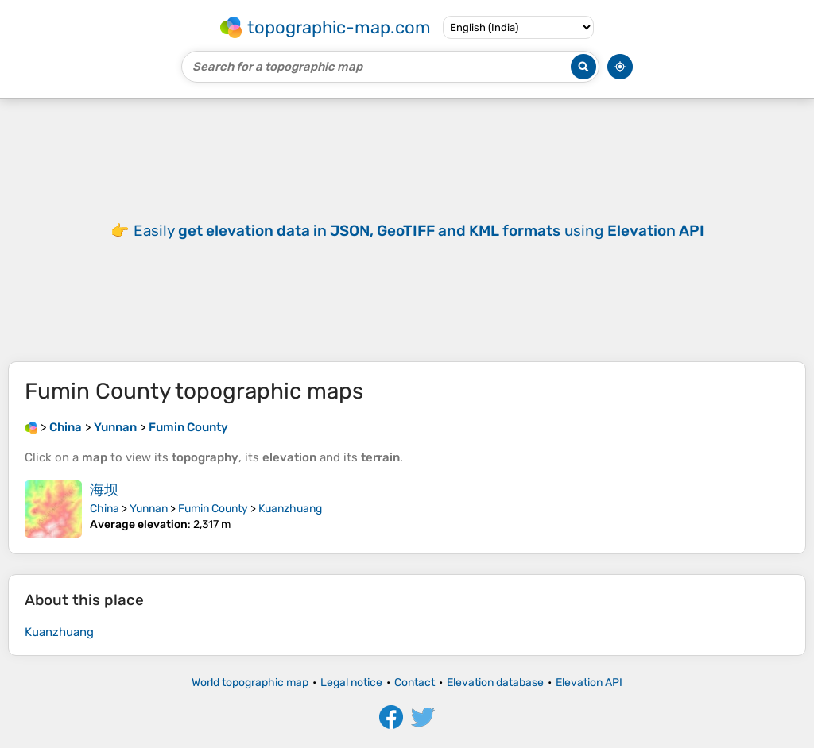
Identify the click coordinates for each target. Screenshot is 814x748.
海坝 (104, 490)
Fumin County (213, 508)
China (104, 508)
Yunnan (149, 508)
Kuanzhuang (290, 508)
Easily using (419, 231)
